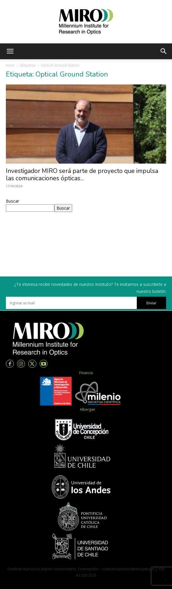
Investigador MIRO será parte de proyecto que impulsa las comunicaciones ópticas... (82, 174)
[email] (71, 303)
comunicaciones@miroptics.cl (128, 568)
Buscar (12, 201)
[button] (10, 51)
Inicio (10, 65)
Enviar (151, 303)
